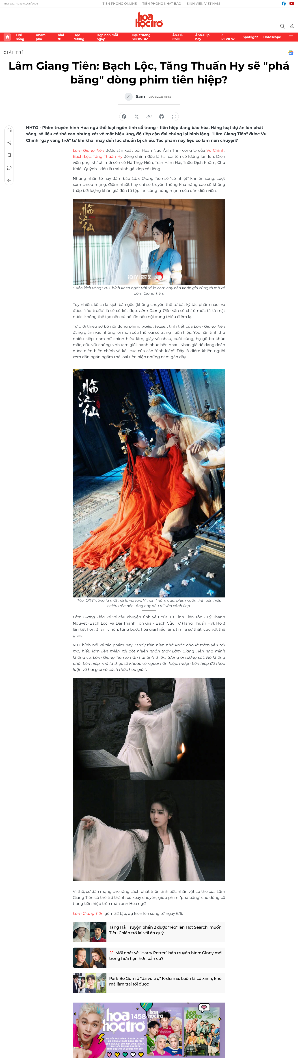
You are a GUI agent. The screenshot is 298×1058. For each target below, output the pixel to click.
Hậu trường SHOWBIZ (141, 37)
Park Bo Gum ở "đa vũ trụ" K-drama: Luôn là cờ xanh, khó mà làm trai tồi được (165, 981)
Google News (290, 52)
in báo (161, 116)
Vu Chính (215, 150)
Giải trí (61, 37)
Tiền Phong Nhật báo (161, 4)
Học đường (78, 37)
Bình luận (9, 168)
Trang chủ (7, 37)
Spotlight (250, 37)
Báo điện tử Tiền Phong (149, 20)
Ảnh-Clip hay (202, 37)
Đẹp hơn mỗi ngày (107, 37)
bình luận (174, 116)
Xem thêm (290, 37)
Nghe (9, 130)
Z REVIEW (228, 37)
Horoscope (272, 37)
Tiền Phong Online (120, 4)
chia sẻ (124, 116)
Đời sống (20, 37)
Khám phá (40, 37)
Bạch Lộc (82, 156)
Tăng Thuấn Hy (108, 156)
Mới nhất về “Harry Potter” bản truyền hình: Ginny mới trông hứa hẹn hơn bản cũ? (165, 955)
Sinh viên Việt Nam (203, 4)
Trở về (9, 180)
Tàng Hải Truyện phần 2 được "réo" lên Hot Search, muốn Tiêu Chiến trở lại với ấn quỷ (165, 930)
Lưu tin (9, 155)
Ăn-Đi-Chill (177, 37)
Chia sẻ (9, 142)
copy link (149, 116)
